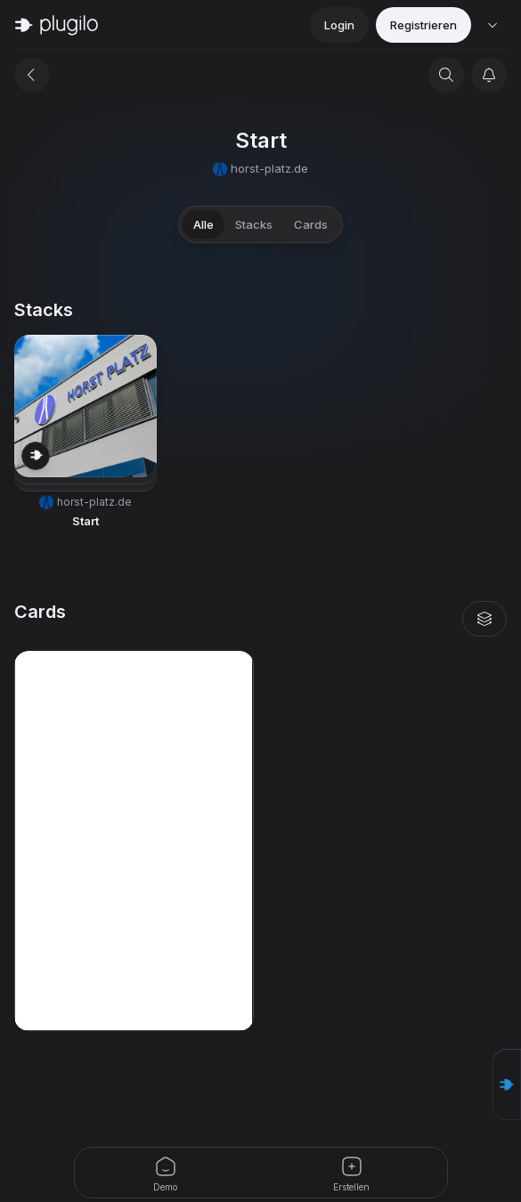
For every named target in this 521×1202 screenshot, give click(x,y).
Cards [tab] (311, 224)
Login (339, 25)
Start (85, 521)
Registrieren (423, 25)
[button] (85, 433)
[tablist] (260, 224)
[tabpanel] (260, 665)
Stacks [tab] (254, 224)
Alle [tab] (203, 224)
